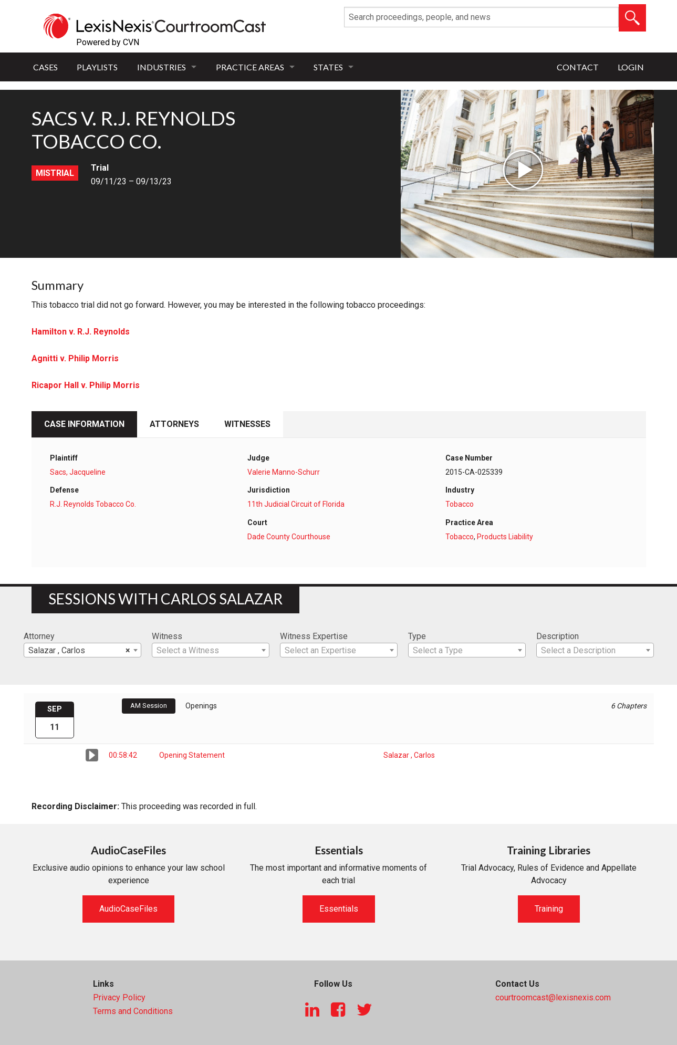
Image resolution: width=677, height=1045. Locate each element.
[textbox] (210, 650)
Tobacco (459, 504)
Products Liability (505, 536)
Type (417, 636)
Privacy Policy (119, 997)
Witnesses (247, 424)
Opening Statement (192, 755)
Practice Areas (250, 67)
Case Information (84, 424)
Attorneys (174, 424)
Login (631, 67)
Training (549, 909)
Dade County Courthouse (288, 536)
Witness (167, 636)
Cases (45, 67)
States (328, 67)
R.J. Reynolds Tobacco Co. (93, 504)
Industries (161, 67)
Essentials (338, 909)
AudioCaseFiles (128, 909)
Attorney (39, 636)
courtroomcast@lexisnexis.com (553, 997)
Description (557, 636)
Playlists (97, 67)
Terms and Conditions (133, 1011)
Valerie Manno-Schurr (283, 472)
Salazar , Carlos (409, 755)
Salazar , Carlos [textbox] (79, 650)
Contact (578, 67)
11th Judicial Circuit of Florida (296, 504)
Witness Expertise (314, 636)
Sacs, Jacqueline (78, 472)
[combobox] (82, 650)
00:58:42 (123, 755)
